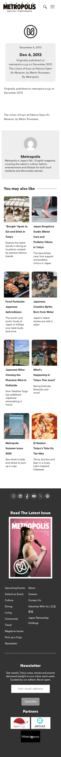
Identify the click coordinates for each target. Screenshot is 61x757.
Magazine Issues (14, 631)
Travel (8, 625)
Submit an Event (14, 594)
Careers (32, 594)
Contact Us (34, 600)
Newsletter (11, 643)
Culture (9, 600)
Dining (8, 606)
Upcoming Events (15, 588)
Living (8, 613)
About (31, 588)
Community (11, 619)
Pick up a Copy (13, 637)
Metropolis (32, 77)
